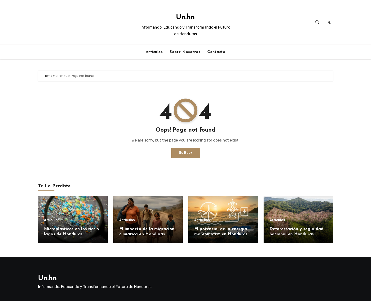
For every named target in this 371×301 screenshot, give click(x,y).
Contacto (216, 52)
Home (48, 75)
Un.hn (185, 17)
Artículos (154, 52)
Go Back (185, 153)
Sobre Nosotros (185, 52)
